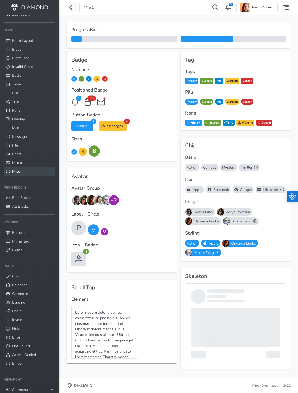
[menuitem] (29, 101)
